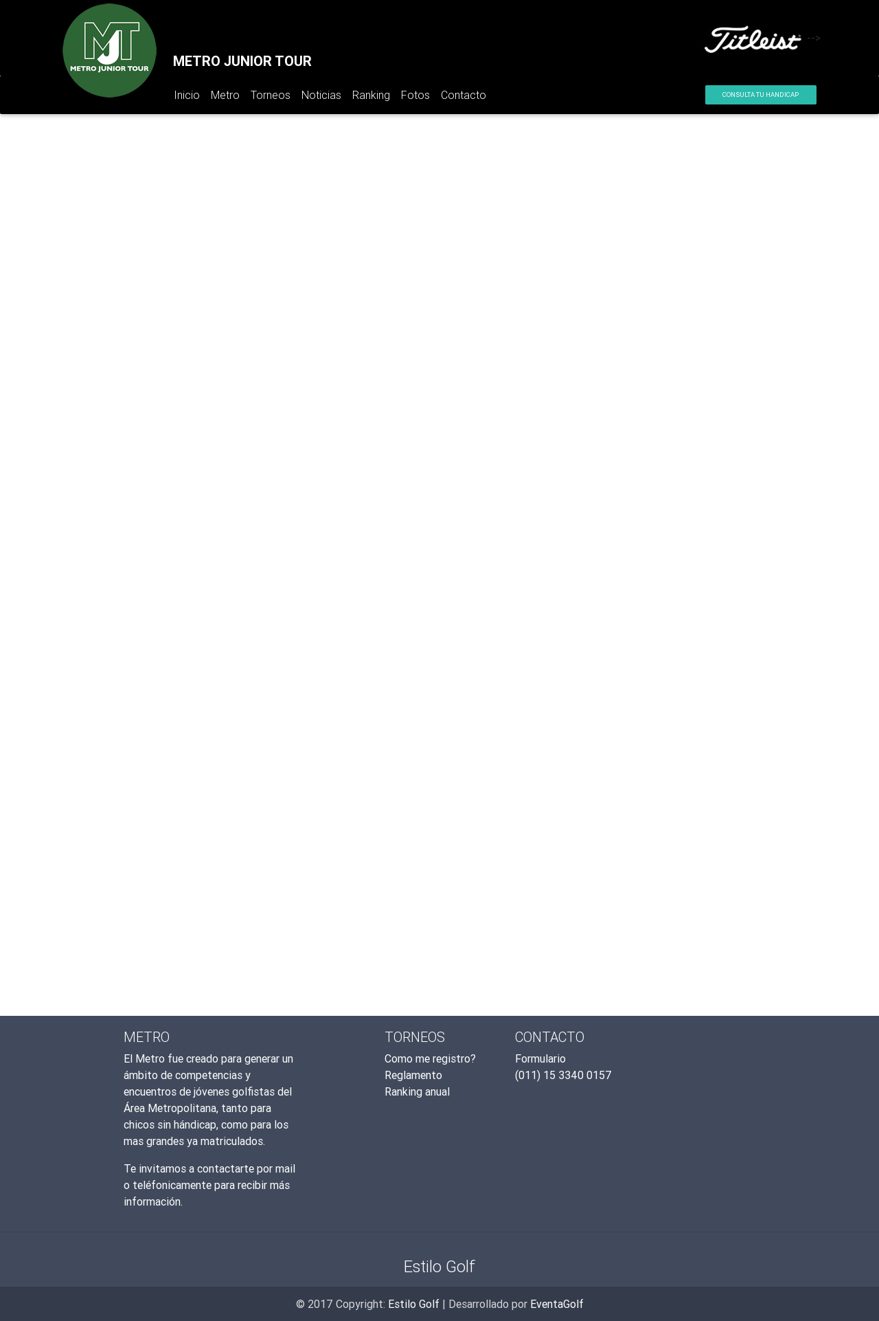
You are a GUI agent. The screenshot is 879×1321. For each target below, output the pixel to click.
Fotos (415, 95)
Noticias (321, 95)
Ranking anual (417, 1091)
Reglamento (413, 1075)
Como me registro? (430, 1058)
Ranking (371, 95)
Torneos (270, 95)
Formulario (540, 1058)
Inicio (189, 97)
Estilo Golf (414, 1304)
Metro (225, 95)
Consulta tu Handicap (760, 94)
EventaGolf (557, 1304)
